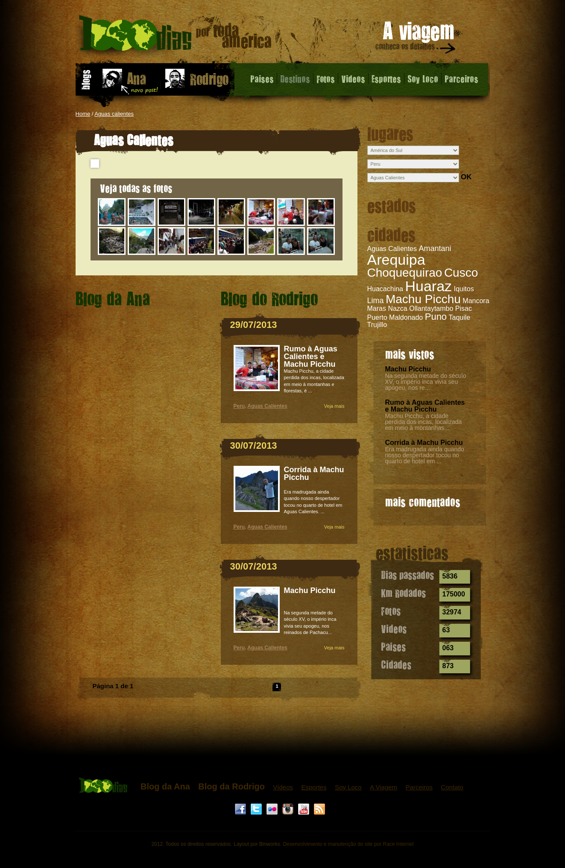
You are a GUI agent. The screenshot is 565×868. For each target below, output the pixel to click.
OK (466, 177)
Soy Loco (422, 78)
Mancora (476, 300)
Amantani (435, 248)
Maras (376, 308)
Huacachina (385, 288)
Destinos (295, 78)
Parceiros (461, 78)
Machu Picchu (423, 299)
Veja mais (334, 406)
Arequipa (396, 259)
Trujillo (377, 324)
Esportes (386, 78)
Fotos (325, 78)
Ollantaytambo (431, 308)
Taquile (460, 317)
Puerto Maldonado (395, 317)
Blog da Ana (165, 786)
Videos (353, 78)
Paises (262, 78)
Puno (436, 316)
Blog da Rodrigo (231, 786)
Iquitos (464, 288)
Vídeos (283, 787)
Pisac (463, 308)
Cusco (461, 272)
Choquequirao (404, 272)
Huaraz (428, 286)
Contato (452, 787)
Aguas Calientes (392, 248)
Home (83, 114)
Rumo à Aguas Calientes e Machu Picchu (425, 406)
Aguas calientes (114, 114)
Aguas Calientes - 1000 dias (175, 36)
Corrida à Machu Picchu (424, 442)
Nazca (397, 308)
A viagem (416, 39)
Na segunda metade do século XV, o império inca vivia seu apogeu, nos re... (425, 381)
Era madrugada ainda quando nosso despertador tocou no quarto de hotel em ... (424, 455)
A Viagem (383, 787)
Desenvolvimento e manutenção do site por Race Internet (348, 844)
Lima (375, 300)
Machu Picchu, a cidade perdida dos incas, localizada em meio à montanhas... (423, 421)
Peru (239, 406)
